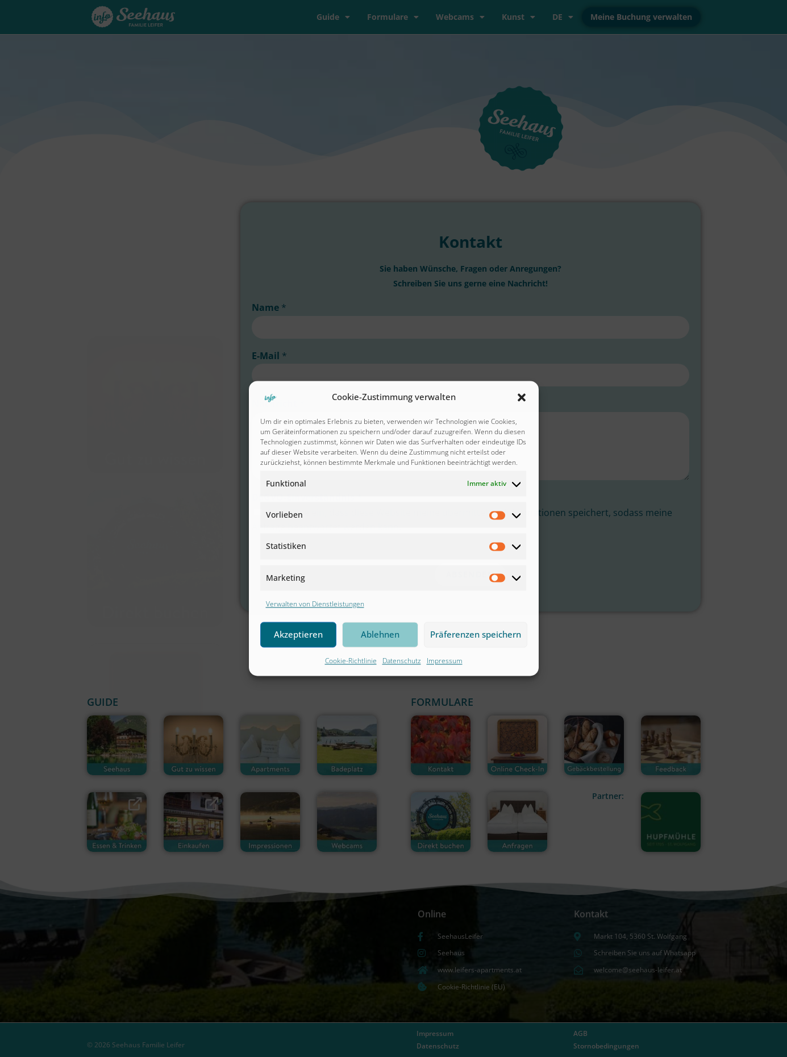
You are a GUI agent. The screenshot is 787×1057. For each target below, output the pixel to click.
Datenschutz (401, 660)
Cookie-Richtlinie (351, 660)
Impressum (445, 660)
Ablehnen (380, 634)
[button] (521, 397)
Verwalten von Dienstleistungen (315, 604)
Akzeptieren (298, 634)
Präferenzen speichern (475, 634)
